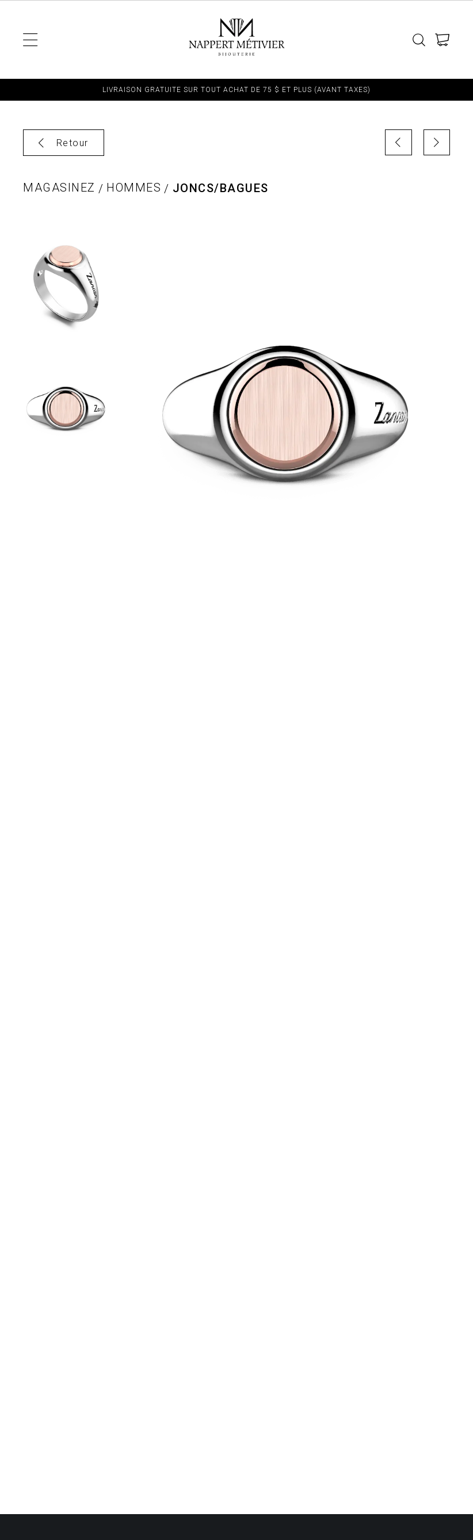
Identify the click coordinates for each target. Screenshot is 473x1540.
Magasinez (59, 187)
